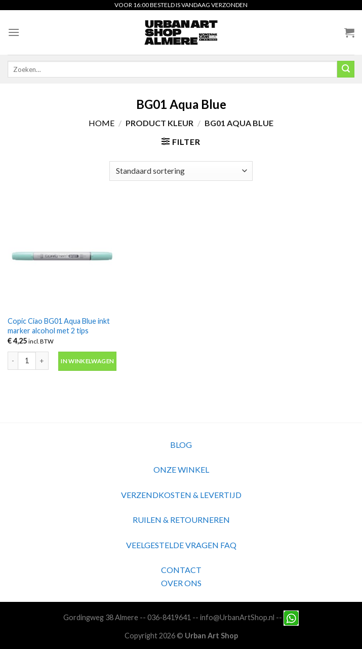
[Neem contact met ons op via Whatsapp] (291, 617)
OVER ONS (181, 583)
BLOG (181, 444)
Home (101, 123)
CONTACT (181, 570)
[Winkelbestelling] (180, 171)
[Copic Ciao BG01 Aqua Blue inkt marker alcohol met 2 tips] (62, 255)
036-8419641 (169, 617)
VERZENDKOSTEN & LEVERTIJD (181, 495)
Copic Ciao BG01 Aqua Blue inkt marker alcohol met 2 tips (59, 326)
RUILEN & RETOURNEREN (181, 519)
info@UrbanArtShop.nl (237, 617)
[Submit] (345, 69)
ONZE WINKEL (181, 469)
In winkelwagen (87, 361)
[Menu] (14, 32)
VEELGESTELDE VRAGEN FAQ (181, 545)
